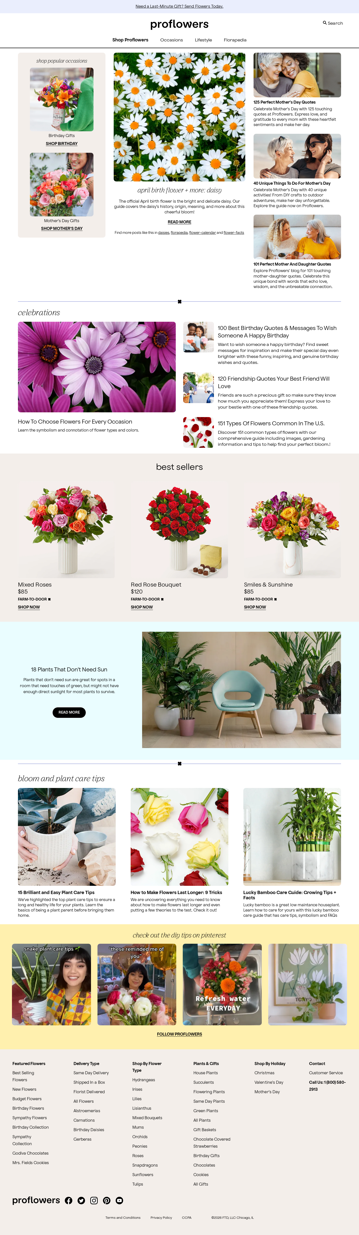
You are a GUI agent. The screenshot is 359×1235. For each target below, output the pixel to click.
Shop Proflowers (130, 40)
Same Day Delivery (91, 1073)
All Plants (202, 1120)
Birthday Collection (30, 1127)
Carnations (84, 1120)
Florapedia (235, 40)
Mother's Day (267, 1092)
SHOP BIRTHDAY (62, 144)
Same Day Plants (209, 1101)
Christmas (264, 1073)
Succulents (203, 1082)
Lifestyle (203, 40)
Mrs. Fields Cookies (30, 1163)
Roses (138, 1156)
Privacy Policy (161, 1217)
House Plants (205, 1073)
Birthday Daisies (89, 1130)
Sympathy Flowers (29, 1118)
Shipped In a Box (89, 1082)
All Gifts (200, 1184)
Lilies (137, 1099)
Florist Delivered (89, 1092)
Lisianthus (141, 1108)
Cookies (201, 1175)
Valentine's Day (269, 1082)
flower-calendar (202, 232)
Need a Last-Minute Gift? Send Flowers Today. (179, 6)
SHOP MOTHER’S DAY (62, 229)
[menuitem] (171, 40)
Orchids (140, 1137)
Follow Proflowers (179, 1034)
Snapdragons (145, 1165)
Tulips (137, 1184)
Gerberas (82, 1139)
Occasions (171, 40)
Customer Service (326, 1073)
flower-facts (234, 232)
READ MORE (69, 712)
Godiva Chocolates (30, 1153)
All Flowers (84, 1101)
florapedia (179, 232)
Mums (138, 1127)
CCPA (186, 1217)
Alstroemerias (87, 1111)
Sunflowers (142, 1175)
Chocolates (204, 1165)
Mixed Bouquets (147, 1118)
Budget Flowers (27, 1099)
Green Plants (205, 1111)
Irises (137, 1089)
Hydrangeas (143, 1080)
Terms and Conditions (123, 1217)
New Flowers (24, 1089)
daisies (163, 232)
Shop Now (29, 607)
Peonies (139, 1146)
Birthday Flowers (28, 1108)
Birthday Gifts (206, 1156)
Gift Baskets (204, 1130)
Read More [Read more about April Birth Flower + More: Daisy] (179, 222)
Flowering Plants (209, 1092)
